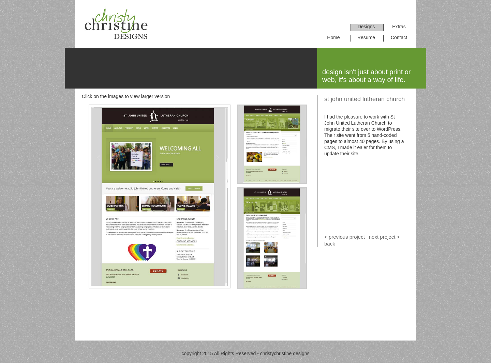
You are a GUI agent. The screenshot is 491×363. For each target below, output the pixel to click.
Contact (399, 37)
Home (333, 37)
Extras (399, 26)
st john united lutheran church (364, 99)
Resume (366, 37)
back (329, 244)
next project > (384, 237)
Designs (366, 26)
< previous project (344, 237)
